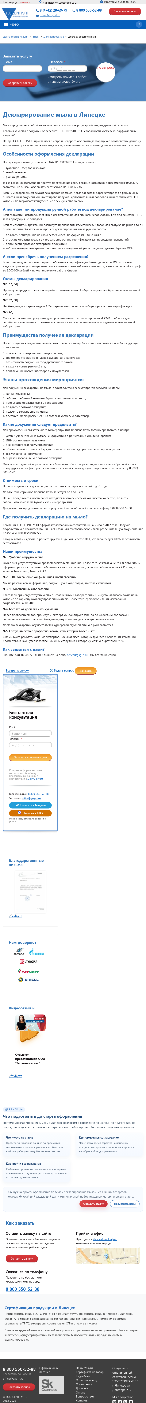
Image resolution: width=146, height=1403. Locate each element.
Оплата (80, 1392)
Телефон (58, 62)
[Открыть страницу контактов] (108, 1255)
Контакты (82, 1400)
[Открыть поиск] (139, 24)
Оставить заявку (22, 1258)
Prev (12, 916)
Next (18, 916)
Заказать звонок (125, 11)
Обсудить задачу (93, 1204)
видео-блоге (71, 81)
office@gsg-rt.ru (50, 15)
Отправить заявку (20, 83)
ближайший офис (105, 1239)
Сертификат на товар (90, 1372)
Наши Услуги (84, 1368)
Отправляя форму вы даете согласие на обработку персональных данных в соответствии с (26, 774)
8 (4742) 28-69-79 (53, 10)
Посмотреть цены (125, 1204)
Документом (35, 778)
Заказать (86, 670)
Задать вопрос (64, 670)
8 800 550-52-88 (89, 10)
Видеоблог (83, 1376)
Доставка (82, 1388)
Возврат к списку (17, 670)
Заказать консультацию (30, 757)
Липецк (23, 2)
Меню (11, 24)
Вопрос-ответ (85, 1396)
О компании (84, 1384)
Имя (9, 62)
